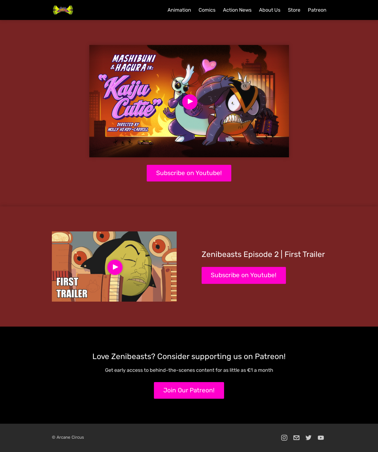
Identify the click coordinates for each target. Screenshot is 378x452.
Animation (179, 10)
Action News (237, 10)
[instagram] (284, 438)
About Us (269, 10)
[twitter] (309, 438)
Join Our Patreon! (189, 390)
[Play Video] (189, 102)
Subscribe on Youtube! (189, 173)
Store (294, 10)
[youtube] (321, 438)
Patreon (317, 10)
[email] (296, 438)
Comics (207, 10)
